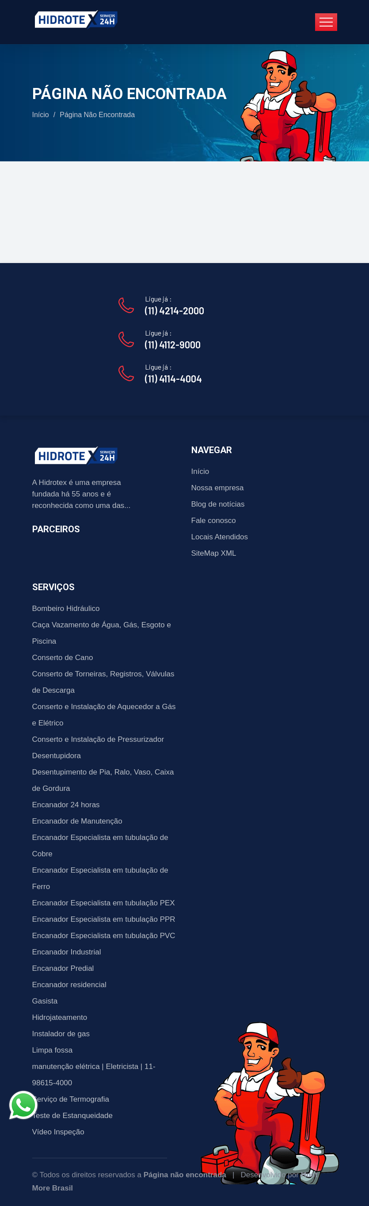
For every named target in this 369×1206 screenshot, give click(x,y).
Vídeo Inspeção (58, 1132)
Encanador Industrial (66, 952)
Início (40, 114)
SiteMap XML (213, 553)
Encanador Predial (63, 968)
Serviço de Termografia (71, 1099)
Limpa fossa (52, 1050)
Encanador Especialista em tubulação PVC (103, 935)
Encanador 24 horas (66, 805)
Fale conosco (213, 520)
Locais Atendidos (219, 537)
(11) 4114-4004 (173, 378)
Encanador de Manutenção (77, 821)
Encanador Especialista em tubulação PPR (103, 919)
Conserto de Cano (62, 657)
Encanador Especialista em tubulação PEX (103, 903)
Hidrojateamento (59, 1017)
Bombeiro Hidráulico (66, 608)
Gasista (45, 1001)
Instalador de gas (61, 1034)
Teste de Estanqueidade (72, 1115)
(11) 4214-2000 (174, 310)
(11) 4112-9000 (173, 344)
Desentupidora (56, 756)
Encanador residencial (69, 985)
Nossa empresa (217, 488)
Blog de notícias (218, 504)
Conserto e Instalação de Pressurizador (98, 739)
